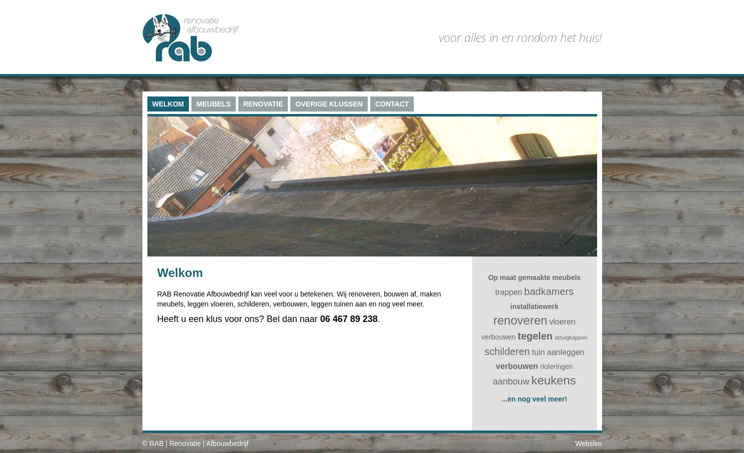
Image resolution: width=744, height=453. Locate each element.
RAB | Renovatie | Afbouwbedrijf (199, 444)
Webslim (588, 444)
